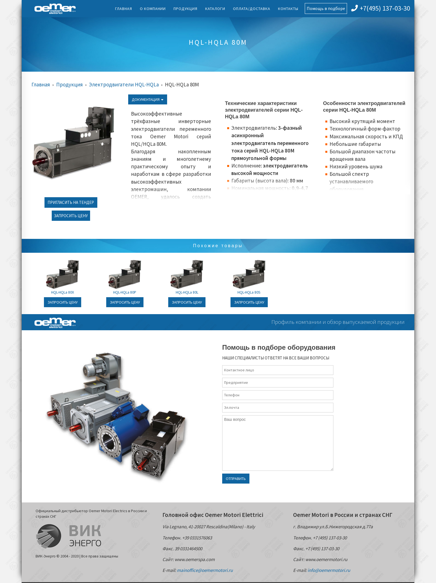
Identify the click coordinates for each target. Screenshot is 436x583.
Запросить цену (71, 215)
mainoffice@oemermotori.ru (205, 570)
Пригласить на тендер (71, 202)
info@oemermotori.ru (329, 570)
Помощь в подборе (326, 8)
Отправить (236, 478)
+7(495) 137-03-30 (380, 8)
